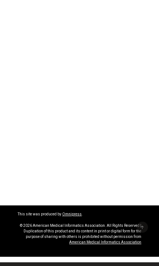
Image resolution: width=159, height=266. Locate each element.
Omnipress (72, 214)
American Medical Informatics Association (105, 242)
